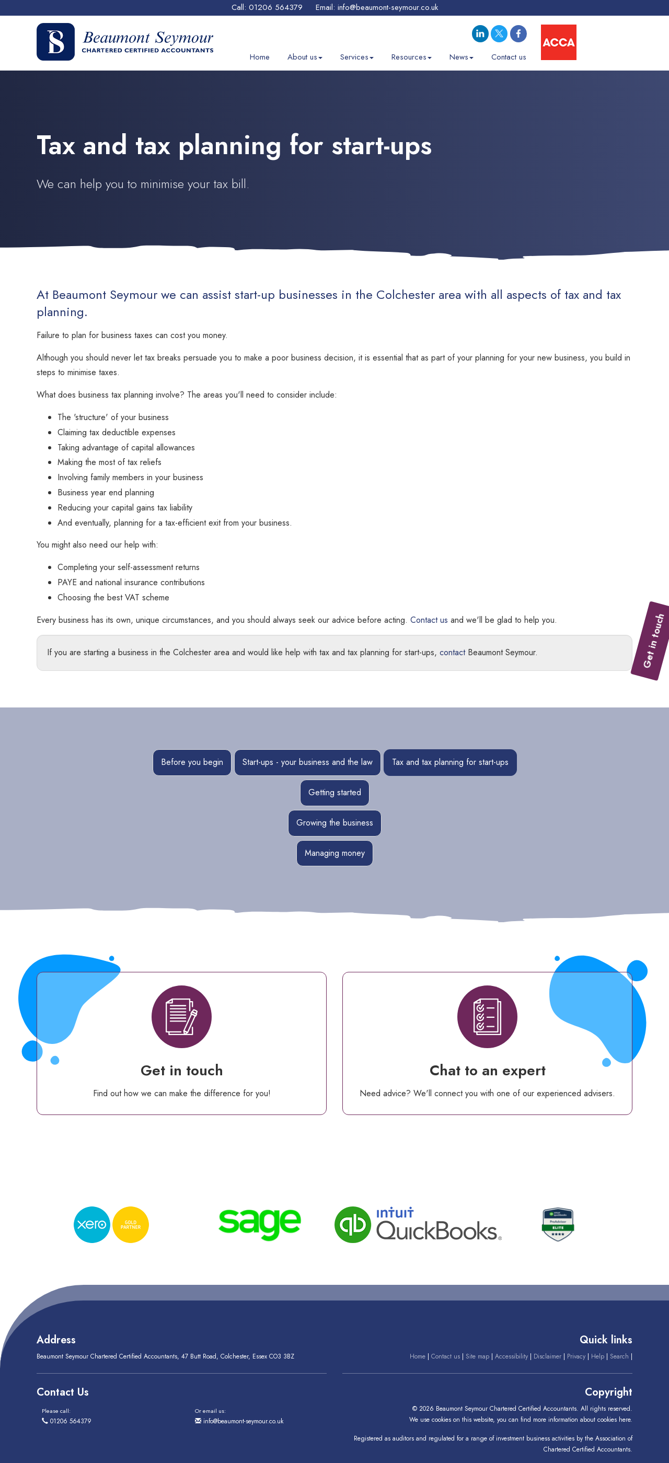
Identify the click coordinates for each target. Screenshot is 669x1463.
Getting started (334, 792)
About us (304, 55)
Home (260, 55)
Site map (477, 1356)
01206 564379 (276, 7)
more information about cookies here (581, 1419)
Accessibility (511, 1356)
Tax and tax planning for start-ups (450, 762)
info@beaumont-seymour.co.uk (388, 7)
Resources (411, 55)
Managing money (335, 853)
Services (357, 55)
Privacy (576, 1356)
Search (619, 1356)
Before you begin (192, 762)
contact (452, 652)
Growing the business (334, 823)
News (461, 55)
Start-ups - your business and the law (308, 762)
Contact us (508, 55)
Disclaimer (547, 1356)
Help (597, 1356)
